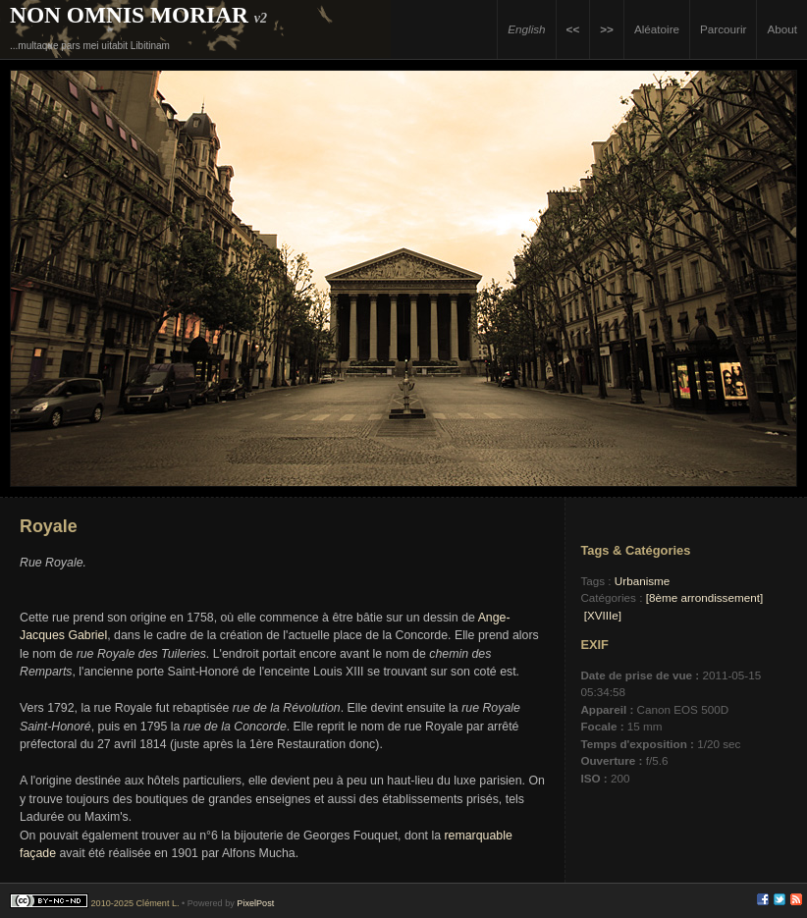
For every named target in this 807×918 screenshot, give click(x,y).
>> (607, 29)
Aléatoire (656, 29)
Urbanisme (643, 580)
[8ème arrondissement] (705, 597)
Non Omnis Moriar (129, 14)
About (782, 29)
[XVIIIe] (602, 615)
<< (573, 29)
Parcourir (723, 29)
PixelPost (255, 903)
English (526, 29)
